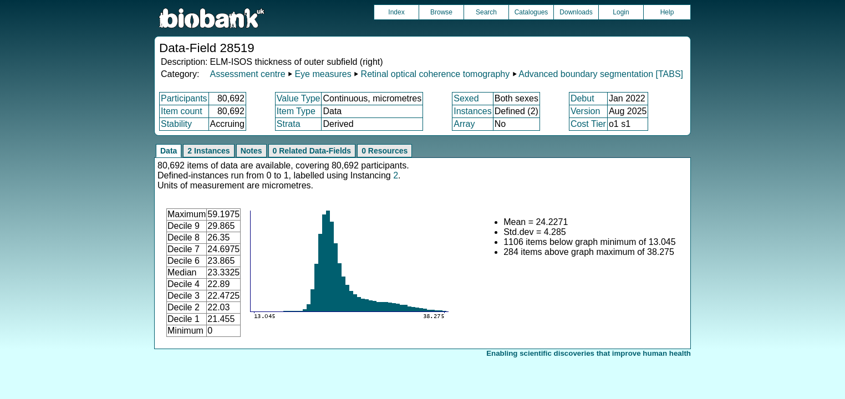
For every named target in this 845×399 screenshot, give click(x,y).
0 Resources (385, 150)
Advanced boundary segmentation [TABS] (600, 74)
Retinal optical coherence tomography (435, 74)
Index (396, 12)
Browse (441, 12)
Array (464, 124)
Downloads (575, 12)
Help (667, 12)
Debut (582, 98)
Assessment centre (247, 74)
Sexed (466, 98)
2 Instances (208, 150)
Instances (472, 111)
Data (168, 150)
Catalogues (531, 12)
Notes (251, 150)
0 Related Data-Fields (312, 150)
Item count (181, 111)
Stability (176, 124)
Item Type (296, 111)
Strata (289, 124)
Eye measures (322, 74)
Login (621, 12)
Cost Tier (588, 124)
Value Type (298, 98)
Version (585, 111)
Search (486, 12)
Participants (184, 98)
